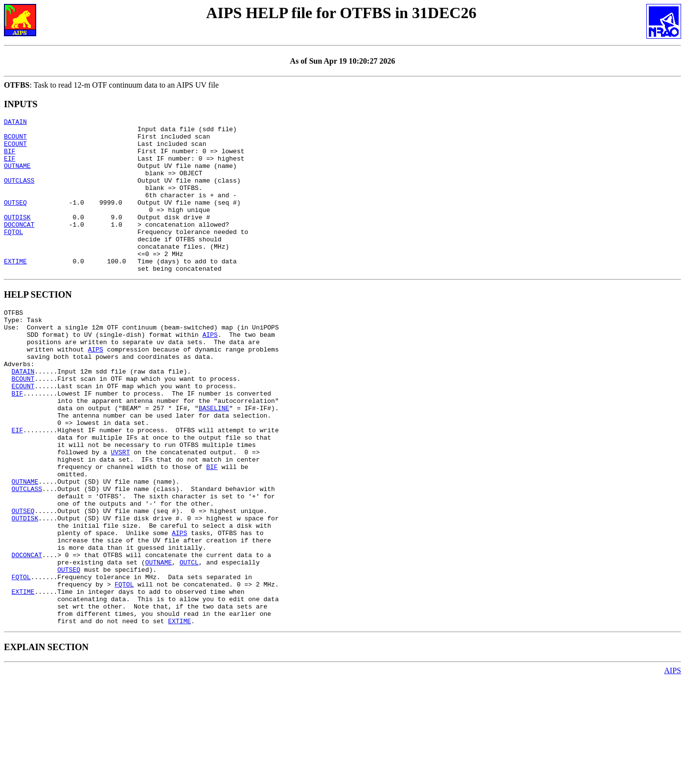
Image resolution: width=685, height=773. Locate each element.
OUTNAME (17, 175)
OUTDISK (17, 237)
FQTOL (13, 255)
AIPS (210, 371)
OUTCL (189, 644)
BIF (9, 158)
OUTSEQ (15, 219)
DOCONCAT (19, 246)
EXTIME (15, 290)
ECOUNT (15, 149)
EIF (9, 167)
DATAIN (15, 122)
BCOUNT (15, 140)
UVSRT (120, 512)
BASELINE (214, 459)
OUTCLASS (19, 193)
